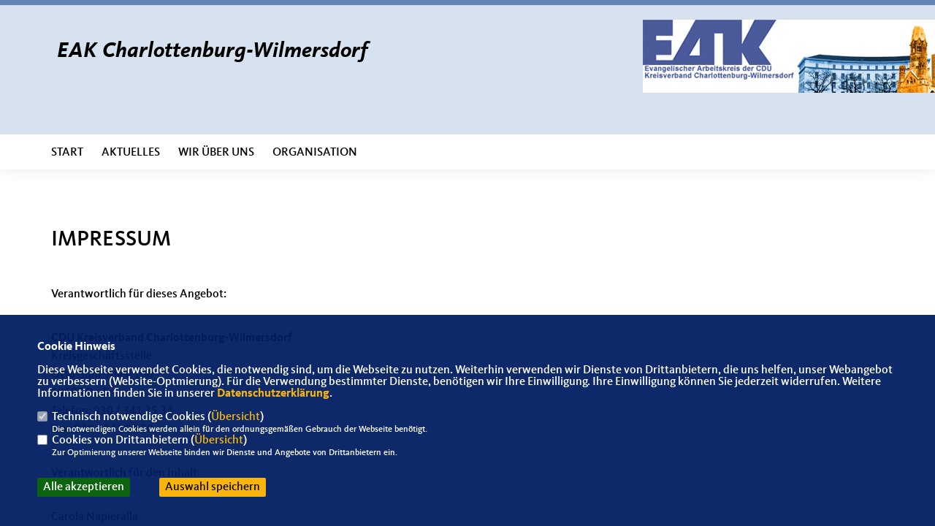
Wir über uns (216, 153)
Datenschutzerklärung (273, 394)
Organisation (314, 153)
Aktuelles (131, 153)
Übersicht (235, 417)
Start (67, 153)
